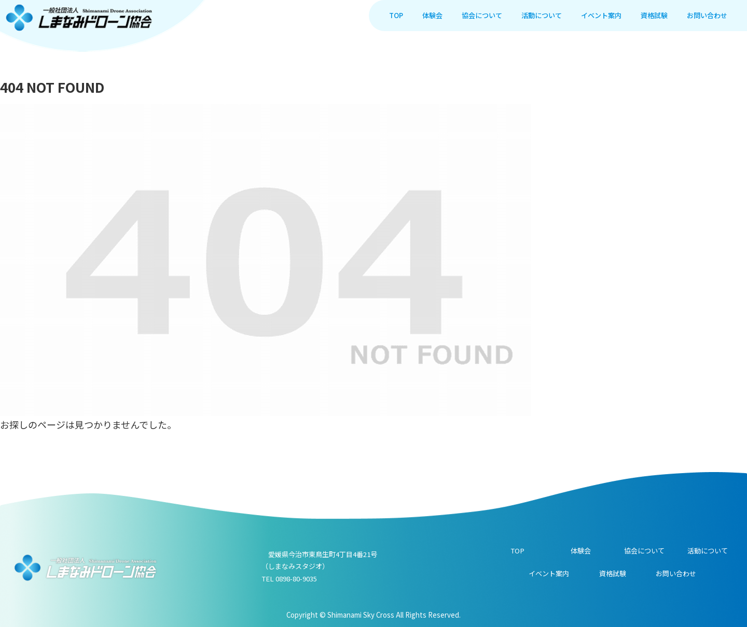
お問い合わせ (676, 573)
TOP (517, 550)
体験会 (581, 550)
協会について (644, 550)
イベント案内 (549, 573)
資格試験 (612, 573)
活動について (707, 550)
